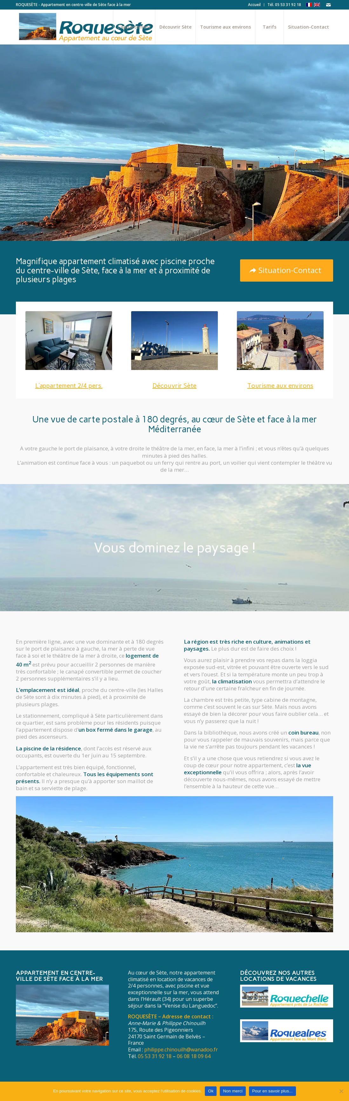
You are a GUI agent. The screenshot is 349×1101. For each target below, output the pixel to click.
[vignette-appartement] (68, 342)
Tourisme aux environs (280, 385)
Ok (210, 1091)
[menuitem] (254, 4)
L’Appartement (38, 223)
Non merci (233, 1091)
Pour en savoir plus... (272, 1091)
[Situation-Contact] (286, 270)
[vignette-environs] (280, 342)
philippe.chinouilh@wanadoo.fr (181, 1049)
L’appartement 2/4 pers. (69, 385)
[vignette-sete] (174, 342)
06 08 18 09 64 (194, 1056)
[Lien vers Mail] (328, 5)
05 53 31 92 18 (154, 1056)
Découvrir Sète (89, 223)
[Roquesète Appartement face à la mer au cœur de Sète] (96, 27)
